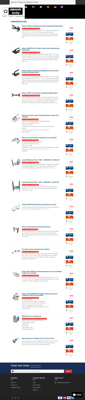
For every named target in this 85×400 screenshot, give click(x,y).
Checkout (69, 38)
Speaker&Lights (21, 16)
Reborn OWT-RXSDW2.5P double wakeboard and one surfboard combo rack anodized (39, 294)
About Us (13, 382)
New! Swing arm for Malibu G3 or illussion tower (38, 338)
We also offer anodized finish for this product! (34, 318)
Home (4, 16)
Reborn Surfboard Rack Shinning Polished (36, 227)
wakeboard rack (19, 21)
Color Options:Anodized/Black (30, 119)
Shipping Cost (69, 42)
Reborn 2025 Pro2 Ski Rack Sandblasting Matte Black (39, 93)
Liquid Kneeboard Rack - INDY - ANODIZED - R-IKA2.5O (40, 182)
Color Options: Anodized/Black (30, 162)
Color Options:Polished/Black (30, 229)
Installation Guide (15, 387)
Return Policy (36, 385)
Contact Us (14, 385)
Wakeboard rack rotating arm (31, 316)
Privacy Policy (37, 387)
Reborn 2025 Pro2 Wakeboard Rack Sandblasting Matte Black (42, 26)
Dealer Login (70, 7)
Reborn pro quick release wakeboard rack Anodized (39, 137)
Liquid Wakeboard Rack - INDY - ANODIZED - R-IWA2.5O (40, 160)
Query (68, 371)
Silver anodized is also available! (31, 28)
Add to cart (69, 34)
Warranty (35, 390)
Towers (11, 16)
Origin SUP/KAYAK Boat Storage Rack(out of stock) (39, 204)
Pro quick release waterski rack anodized (35, 249)
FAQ (34, 382)
